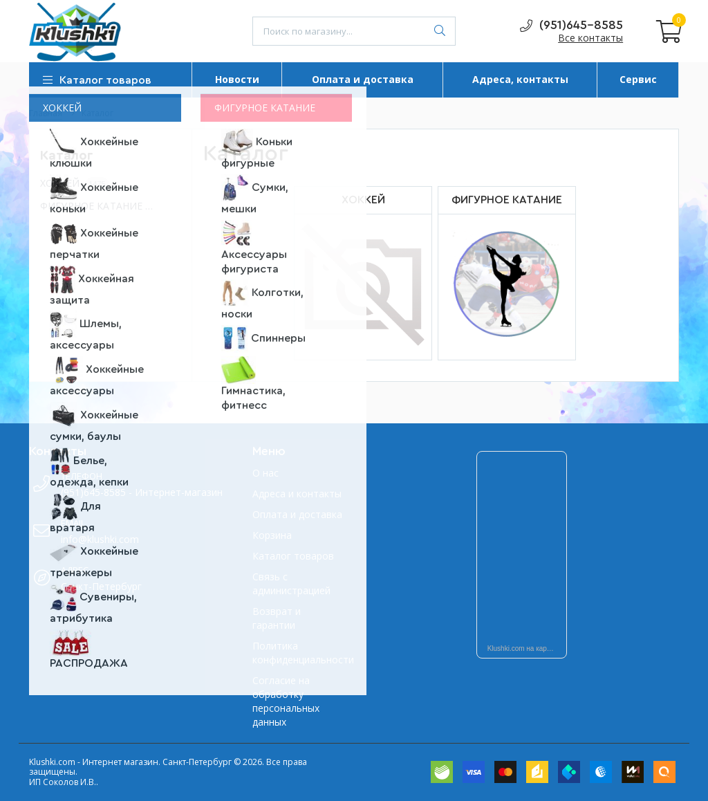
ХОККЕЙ (74, 183)
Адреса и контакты (297, 493)
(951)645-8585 (571, 26)
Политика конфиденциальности (298, 652)
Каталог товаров (293, 555)
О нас (265, 472)
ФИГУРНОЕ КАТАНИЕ (103, 206)
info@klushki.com (100, 539)
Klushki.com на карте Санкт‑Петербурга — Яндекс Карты (527, 648)
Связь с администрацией (291, 583)
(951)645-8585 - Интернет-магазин (142, 492)
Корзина (272, 535)
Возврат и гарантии (276, 618)
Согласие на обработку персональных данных (285, 701)
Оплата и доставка (297, 514)
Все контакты (590, 37)
